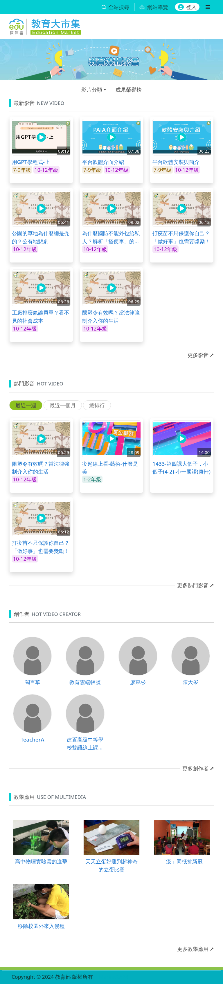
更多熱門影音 (192, 585)
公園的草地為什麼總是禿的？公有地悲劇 (40, 237)
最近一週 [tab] (25, 405)
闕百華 (32, 681)
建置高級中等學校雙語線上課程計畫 (85, 743)
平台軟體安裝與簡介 (175, 161)
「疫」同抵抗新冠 (182, 861)
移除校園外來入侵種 (41, 925)
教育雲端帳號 (85, 681)
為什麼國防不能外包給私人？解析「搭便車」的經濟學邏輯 (111, 237)
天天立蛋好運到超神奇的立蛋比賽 (111, 865)
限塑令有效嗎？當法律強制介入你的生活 (111, 316)
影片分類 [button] (91, 89)
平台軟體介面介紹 (103, 161)
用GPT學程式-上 (31, 161)
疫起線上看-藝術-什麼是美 (110, 467)
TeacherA (32, 739)
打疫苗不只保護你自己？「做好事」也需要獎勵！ (181, 237)
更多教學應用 (192, 948)
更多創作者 (195, 768)
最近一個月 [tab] (63, 405)
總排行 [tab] (97, 405)
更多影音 (198, 354)
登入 (187, 6)
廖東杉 (138, 681)
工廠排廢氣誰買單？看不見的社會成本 (40, 316)
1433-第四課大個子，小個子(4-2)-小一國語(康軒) (181, 467)
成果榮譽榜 (129, 89)
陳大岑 (190, 681)
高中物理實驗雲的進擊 (41, 861)
